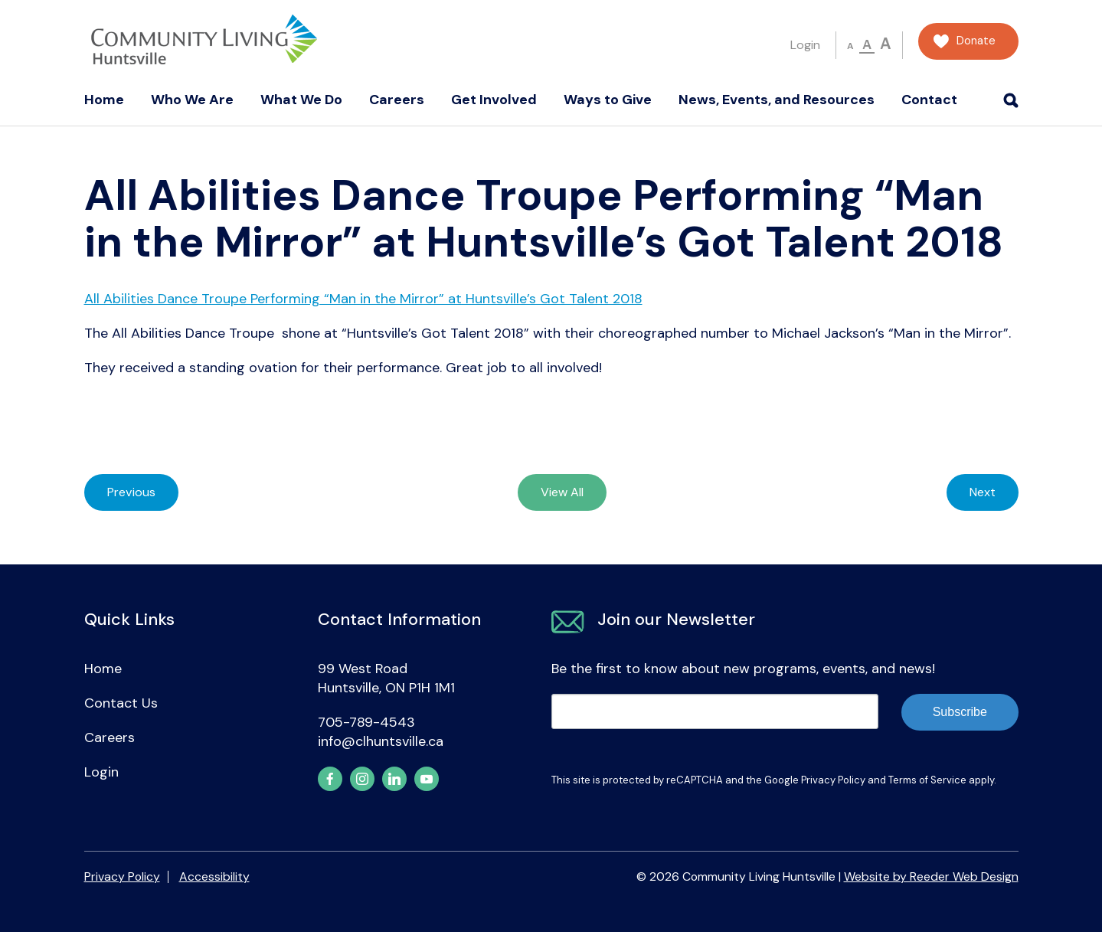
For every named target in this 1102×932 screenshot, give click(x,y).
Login (805, 45)
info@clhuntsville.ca (380, 741)
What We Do (301, 99)
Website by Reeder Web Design (931, 876)
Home (104, 99)
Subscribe (960, 711)
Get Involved (494, 99)
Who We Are (192, 99)
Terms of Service (927, 779)
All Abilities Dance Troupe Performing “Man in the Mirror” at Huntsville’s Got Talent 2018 (363, 298)
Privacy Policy (833, 779)
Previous (131, 492)
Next (983, 492)
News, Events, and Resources (777, 99)
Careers (396, 99)
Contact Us (121, 703)
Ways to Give (608, 99)
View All (562, 492)
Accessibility (214, 876)
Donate (976, 41)
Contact (929, 99)
